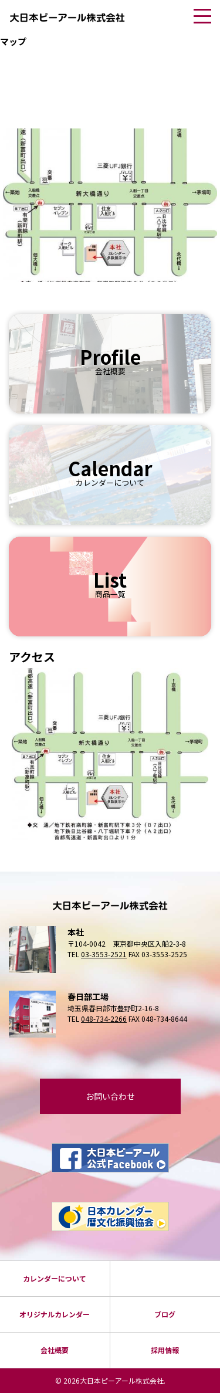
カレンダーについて (54, 1278)
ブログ (164, 1314)
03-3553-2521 (104, 954)
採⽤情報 (165, 1350)
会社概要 (54, 1350)
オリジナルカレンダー (54, 1314)
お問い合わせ (110, 1096)
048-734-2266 (104, 1018)
